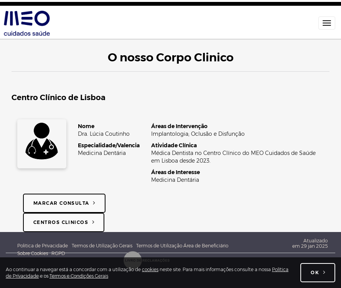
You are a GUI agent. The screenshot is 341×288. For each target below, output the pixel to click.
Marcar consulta (61, 203)
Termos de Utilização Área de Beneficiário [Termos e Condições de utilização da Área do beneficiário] (182, 246)
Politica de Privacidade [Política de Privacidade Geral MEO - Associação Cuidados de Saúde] (42, 246)
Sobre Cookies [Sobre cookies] (34, 253)
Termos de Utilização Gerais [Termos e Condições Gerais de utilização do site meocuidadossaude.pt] (102, 246)
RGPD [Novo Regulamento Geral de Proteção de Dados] (58, 253)
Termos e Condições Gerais (78, 276)
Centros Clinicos (60, 222)
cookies (150, 269)
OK (315, 272)
